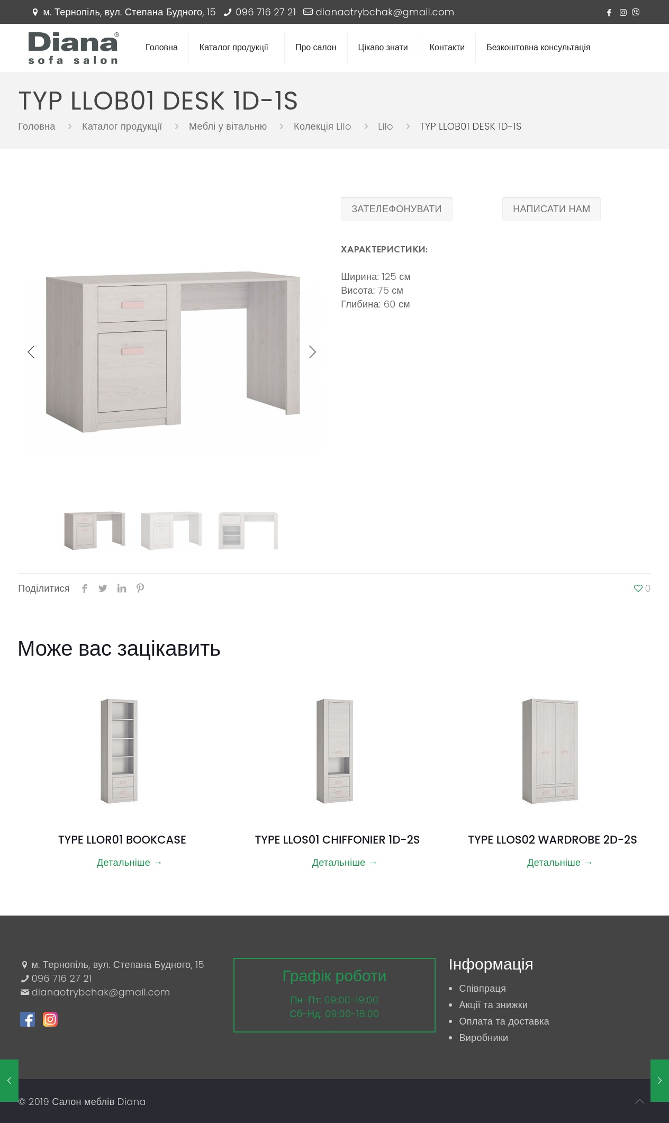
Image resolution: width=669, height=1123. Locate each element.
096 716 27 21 (266, 12)
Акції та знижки (493, 1004)
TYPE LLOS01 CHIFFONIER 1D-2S (337, 839)
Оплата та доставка (504, 1021)
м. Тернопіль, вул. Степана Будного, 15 (129, 12)
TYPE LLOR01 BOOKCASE (122, 839)
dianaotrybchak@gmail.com (384, 12)
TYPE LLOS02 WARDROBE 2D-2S (552, 839)
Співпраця (482, 988)
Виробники (483, 1037)
